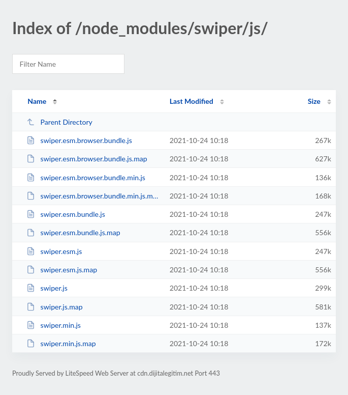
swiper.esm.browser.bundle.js (79, 140)
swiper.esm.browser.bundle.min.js (85, 177)
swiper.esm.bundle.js (65, 214)
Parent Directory (59, 122)
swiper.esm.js (54, 251)
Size (314, 101)
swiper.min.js (53, 325)
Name (36, 101)
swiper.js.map (54, 306)
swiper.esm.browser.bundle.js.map (86, 158)
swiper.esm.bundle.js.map (73, 232)
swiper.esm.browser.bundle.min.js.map (93, 195)
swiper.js (47, 288)
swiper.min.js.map (61, 343)
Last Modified (191, 101)
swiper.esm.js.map (61, 269)
